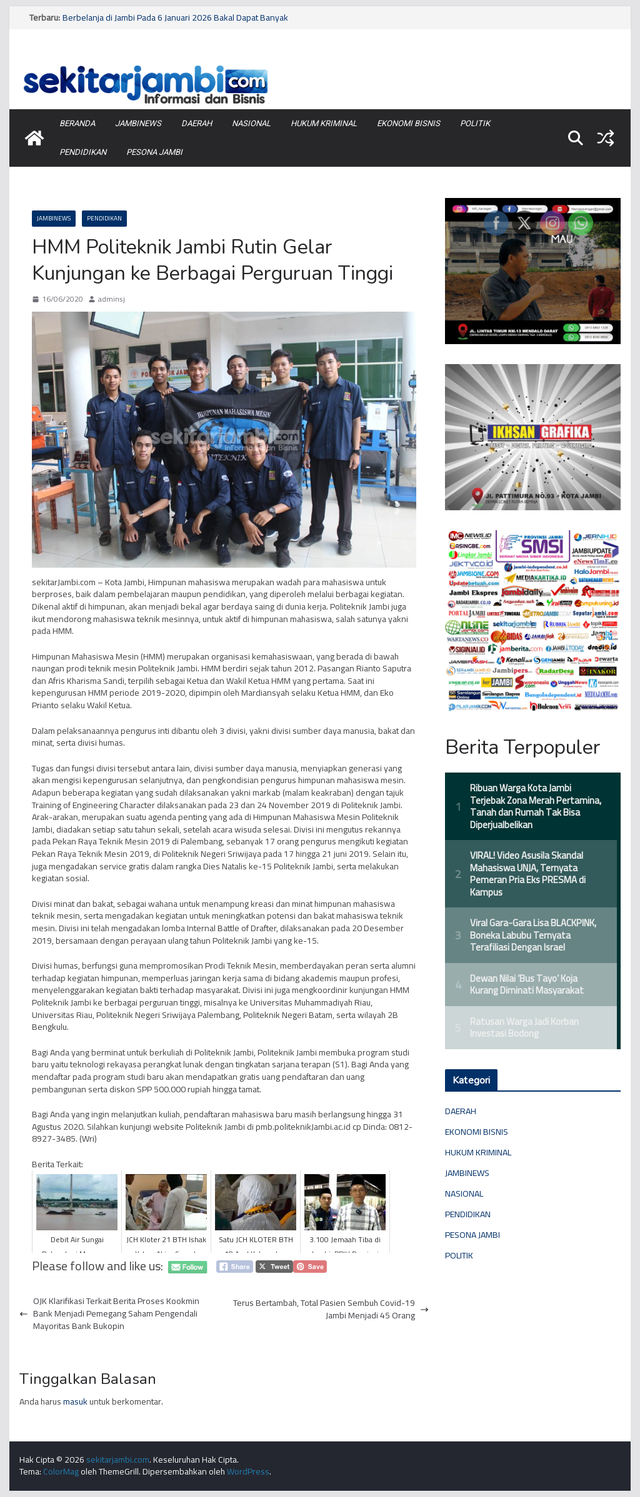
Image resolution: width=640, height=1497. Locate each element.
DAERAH (196, 123)
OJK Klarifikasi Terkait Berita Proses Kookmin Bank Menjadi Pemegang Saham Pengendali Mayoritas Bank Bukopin (109, 1313)
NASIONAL (251, 123)
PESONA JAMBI (154, 152)
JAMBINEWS (138, 123)
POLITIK (475, 123)
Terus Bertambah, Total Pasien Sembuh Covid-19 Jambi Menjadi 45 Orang (331, 1309)
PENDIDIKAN (82, 152)
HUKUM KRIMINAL (324, 123)
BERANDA (77, 123)
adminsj (111, 299)
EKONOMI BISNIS (408, 123)
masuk (75, 1401)
